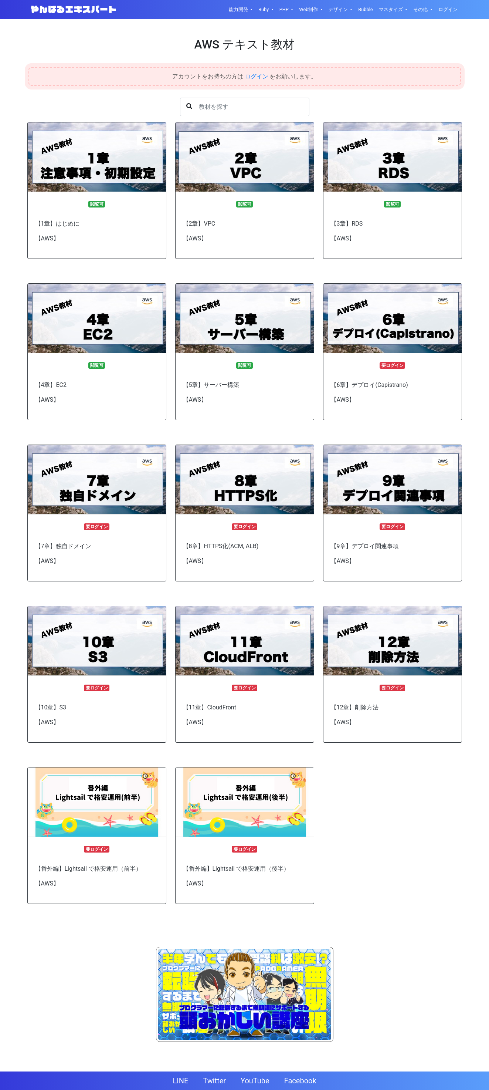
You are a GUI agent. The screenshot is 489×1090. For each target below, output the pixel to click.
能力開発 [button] (239, 9)
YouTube (255, 1080)
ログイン (448, 9)
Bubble (365, 9)
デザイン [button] (339, 9)
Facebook (300, 1080)
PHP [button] (284, 9)
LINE (180, 1080)
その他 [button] (421, 9)
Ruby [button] (264, 9)
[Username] (244, 107)
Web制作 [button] (309, 9)
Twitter (214, 1080)
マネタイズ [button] (391, 9)
